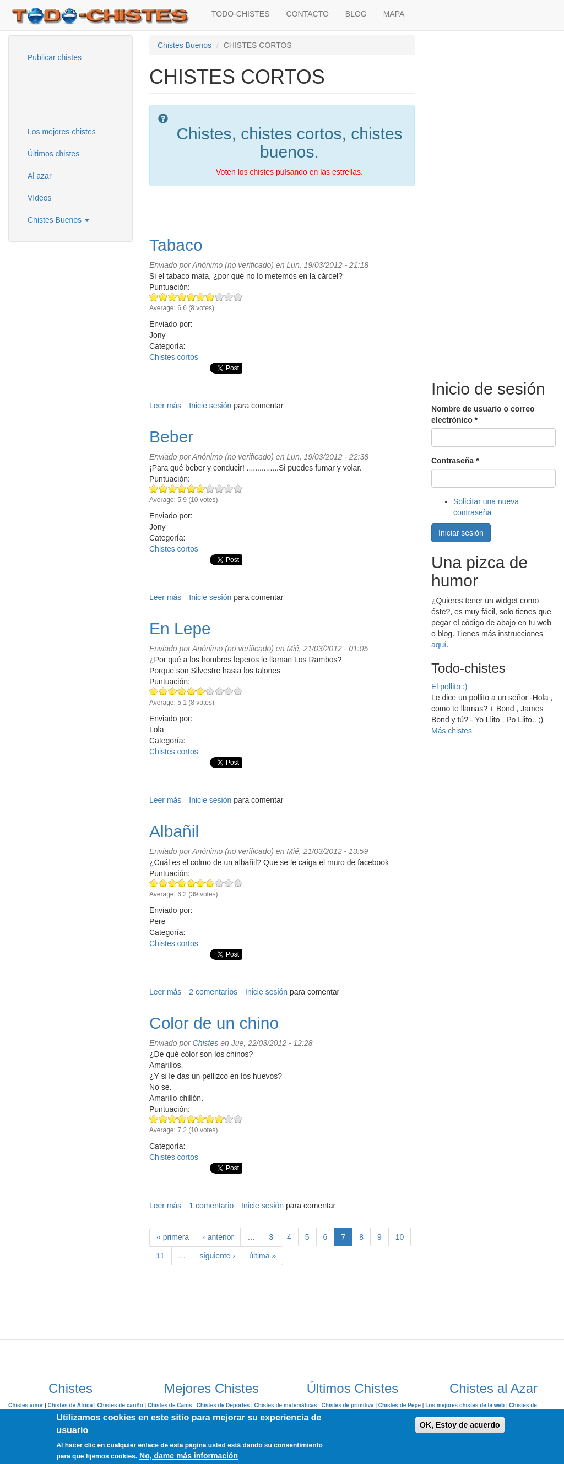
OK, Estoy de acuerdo (460, 1424)
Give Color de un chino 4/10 (182, 1119)
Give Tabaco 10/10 (238, 297)
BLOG (356, 13)
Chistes (206, 1043)
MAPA (394, 13)
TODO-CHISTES (241, 13)
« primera (172, 1237)
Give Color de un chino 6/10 (200, 1119)
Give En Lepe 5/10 (191, 691)
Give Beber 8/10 (219, 488)
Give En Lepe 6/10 (200, 691)
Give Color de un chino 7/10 (210, 1119)
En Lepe (180, 628)
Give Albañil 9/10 (229, 883)
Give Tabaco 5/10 (191, 297)
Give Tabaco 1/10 (154, 297)
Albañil (174, 831)
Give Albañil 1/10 (154, 883)
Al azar (40, 175)
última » (262, 1255)
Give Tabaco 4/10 (182, 297)
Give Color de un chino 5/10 (191, 1119)
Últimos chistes (53, 153)
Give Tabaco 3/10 (172, 297)
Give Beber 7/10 (210, 488)
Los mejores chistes (62, 131)
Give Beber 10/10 (238, 488)
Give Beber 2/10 (163, 488)
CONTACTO (307, 13)
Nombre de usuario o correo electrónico (482, 414)
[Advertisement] (74, 93)
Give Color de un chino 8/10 (219, 1119)
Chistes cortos (173, 357)
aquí (438, 644)
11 (160, 1255)
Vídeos (40, 197)
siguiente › (218, 1255)
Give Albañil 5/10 (191, 883)
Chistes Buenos (58, 219)
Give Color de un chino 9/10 (229, 1119)
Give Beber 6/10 (200, 488)
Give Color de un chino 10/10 (238, 1119)
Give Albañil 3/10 (172, 883)
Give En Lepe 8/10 (219, 691)
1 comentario (211, 1205)
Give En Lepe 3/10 (172, 691)
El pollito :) (449, 686)
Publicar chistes (55, 57)
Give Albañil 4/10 (182, 883)
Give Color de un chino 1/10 (154, 1119)
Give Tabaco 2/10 (163, 297)
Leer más (165, 405)
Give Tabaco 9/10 (229, 297)
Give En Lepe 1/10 (154, 691)
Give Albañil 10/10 (238, 883)
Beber (171, 437)
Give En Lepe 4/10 (182, 691)
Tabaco (176, 245)
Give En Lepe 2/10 (163, 691)
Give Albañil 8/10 (219, 883)
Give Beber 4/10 (182, 488)
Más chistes (451, 730)
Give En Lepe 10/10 (238, 691)
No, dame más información (188, 1455)
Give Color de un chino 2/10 (163, 1119)
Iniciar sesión (461, 532)
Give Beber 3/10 (172, 488)
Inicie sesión (210, 405)
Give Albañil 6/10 (200, 883)
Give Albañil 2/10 (163, 883)
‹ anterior (218, 1237)
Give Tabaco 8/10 (219, 297)
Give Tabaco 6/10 (200, 297)
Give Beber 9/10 (229, 488)
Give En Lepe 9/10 (229, 691)
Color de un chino (214, 1023)
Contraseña (455, 460)
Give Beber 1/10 (154, 488)
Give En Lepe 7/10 (210, 691)
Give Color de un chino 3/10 (172, 1119)
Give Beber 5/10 (191, 488)
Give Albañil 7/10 (210, 883)
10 (399, 1237)
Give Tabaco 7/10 (210, 297)
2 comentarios (213, 991)
